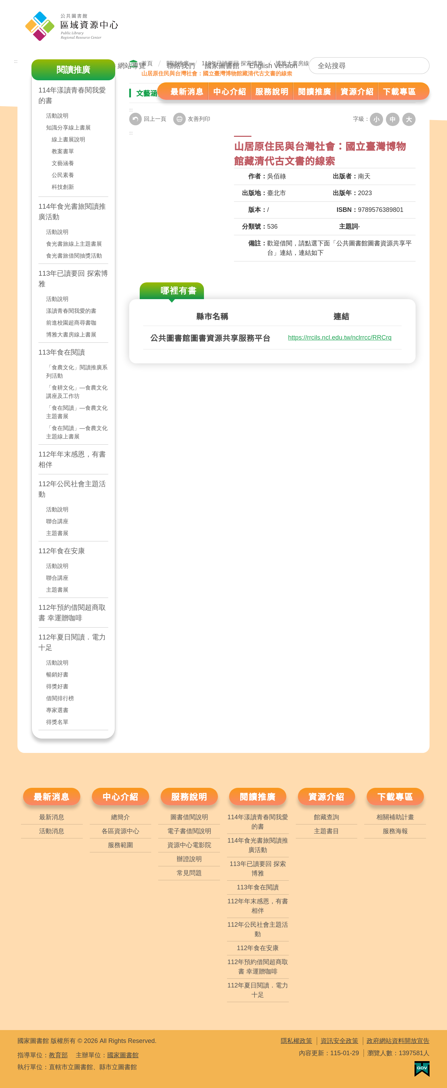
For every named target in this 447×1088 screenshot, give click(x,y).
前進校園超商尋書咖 (71, 323)
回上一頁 (147, 119)
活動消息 (51, 831)
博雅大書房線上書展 (71, 335)
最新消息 (52, 796)
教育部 (58, 1055)
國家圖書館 (222, 65)
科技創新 (63, 187)
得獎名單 (57, 722)
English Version (273, 65)
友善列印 (191, 119)
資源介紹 (326, 796)
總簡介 (120, 817)
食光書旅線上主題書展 (74, 244)
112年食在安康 (61, 551)
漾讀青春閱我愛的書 (71, 311)
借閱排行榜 (60, 698)
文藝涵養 (63, 163)
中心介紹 (120, 796)
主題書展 (57, 533)
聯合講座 (57, 521)
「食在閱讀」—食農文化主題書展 (77, 412)
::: (114, 65)
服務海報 (395, 831)
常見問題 (189, 872)
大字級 (409, 119)
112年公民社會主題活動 (72, 489)
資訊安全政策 (339, 1040)
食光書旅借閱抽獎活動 (74, 256)
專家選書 (57, 710)
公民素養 (63, 175)
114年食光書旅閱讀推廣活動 (72, 211)
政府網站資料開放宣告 (398, 1040)
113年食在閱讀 (61, 352)
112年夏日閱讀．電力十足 (72, 642)
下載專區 (395, 796)
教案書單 (63, 151)
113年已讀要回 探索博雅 (73, 278)
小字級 (378, 119)
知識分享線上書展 (68, 128)
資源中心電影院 (189, 845)
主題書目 (326, 831)
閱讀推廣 (258, 796)
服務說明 (189, 796)
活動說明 (57, 116)
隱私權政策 (296, 1040)
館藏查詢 (326, 817)
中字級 (394, 119)
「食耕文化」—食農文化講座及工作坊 (77, 392)
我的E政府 (422, 1069)
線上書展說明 (68, 139)
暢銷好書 (57, 675)
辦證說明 (189, 859)
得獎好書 (57, 686)
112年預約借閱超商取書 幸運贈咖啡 (72, 613)
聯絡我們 (181, 65)
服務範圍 (120, 845)
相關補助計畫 (395, 817)
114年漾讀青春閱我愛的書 (257, 822)
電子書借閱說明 (189, 831)
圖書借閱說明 (189, 817)
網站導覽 (132, 65)
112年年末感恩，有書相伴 (72, 459)
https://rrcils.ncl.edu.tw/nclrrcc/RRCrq (339, 336)
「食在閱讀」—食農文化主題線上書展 (77, 432)
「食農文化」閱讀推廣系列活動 (77, 371)
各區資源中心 (120, 831)
